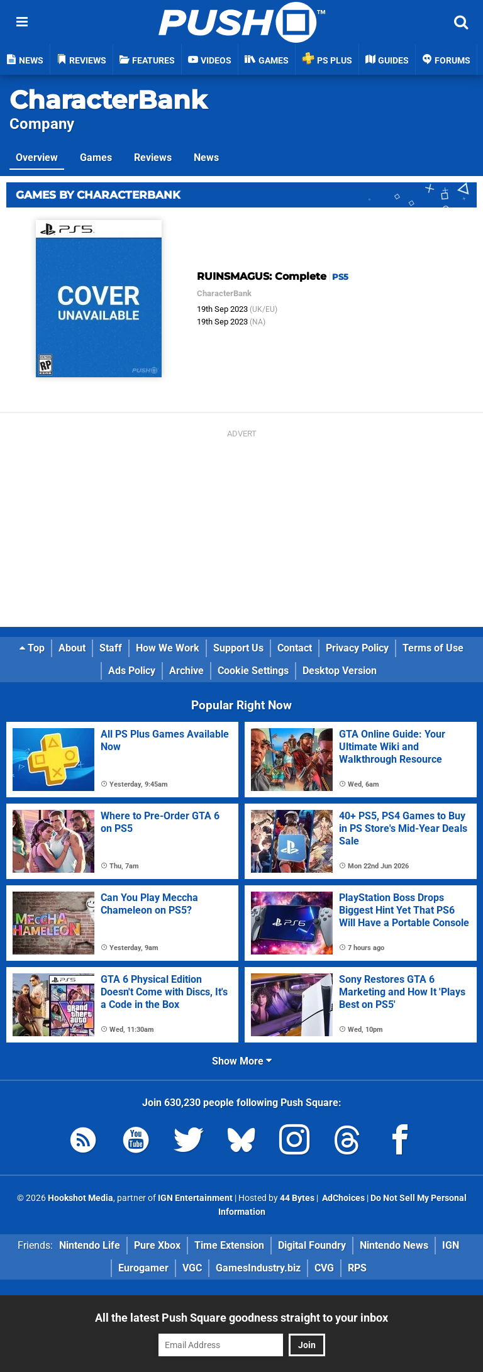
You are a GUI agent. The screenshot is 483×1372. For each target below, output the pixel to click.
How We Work (167, 648)
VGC (192, 1268)
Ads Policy (131, 671)
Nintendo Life (89, 1245)
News (206, 157)
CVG (324, 1268)
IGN (450, 1245)
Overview (37, 157)
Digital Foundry (312, 1245)
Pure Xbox (157, 1245)
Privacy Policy (357, 648)
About (72, 648)
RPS (357, 1268)
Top (32, 648)
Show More (242, 1061)
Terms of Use (433, 648)
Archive (186, 671)
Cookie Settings (253, 671)
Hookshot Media (80, 1198)
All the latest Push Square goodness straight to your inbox (241, 1317)
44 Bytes (297, 1198)
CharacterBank (108, 99)
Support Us (238, 648)
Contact (294, 648)
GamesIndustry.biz (258, 1268)
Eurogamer (143, 1268)
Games (96, 157)
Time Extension (229, 1245)
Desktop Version (340, 671)
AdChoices (342, 1198)
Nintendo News (394, 1245)
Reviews (153, 157)
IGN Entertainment (195, 1198)
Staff (110, 648)
